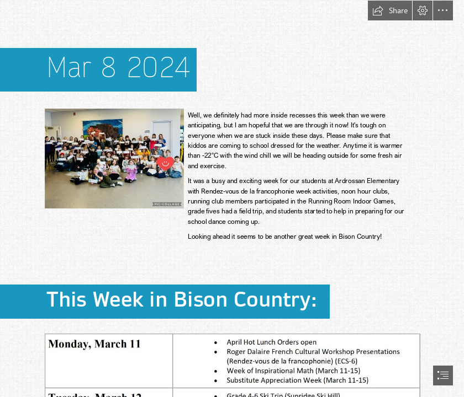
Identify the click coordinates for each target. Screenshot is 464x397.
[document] (232, 198)
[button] (390, 10)
